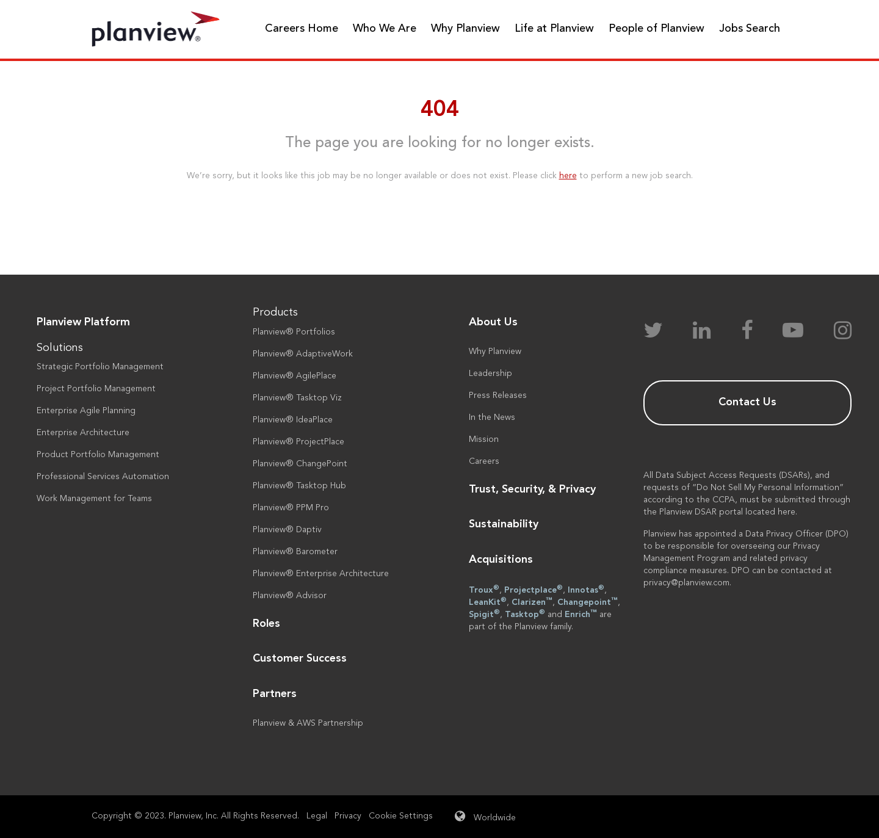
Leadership (490, 373)
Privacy (348, 816)
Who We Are (384, 28)
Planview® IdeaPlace (293, 420)
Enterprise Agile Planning (86, 410)
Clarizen (532, 602)
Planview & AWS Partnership (308, 723)
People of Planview (656, 28)
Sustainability (503, 524)
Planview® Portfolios (294, 332)
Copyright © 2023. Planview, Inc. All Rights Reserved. (195, 816)
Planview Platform (83, 322)
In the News (492, 417)
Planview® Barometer (295, 551)
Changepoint (587, 602)
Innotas (586, 589)
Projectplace (533, 589)
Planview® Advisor (290, 595)
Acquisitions (501, 559)
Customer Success (300, 658)
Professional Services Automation (103, 476)
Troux (484, 589)
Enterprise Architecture (83, 432)
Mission (484, 439)
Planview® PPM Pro (291, 508)
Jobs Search (749, 28)
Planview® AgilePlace (294, 376)
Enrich (581, 614)
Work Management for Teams (94, 498)
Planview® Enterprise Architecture (321, 573)
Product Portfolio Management (98, 454)
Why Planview (465, 28)
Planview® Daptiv (287, 530)
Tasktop (525, 614)
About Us (493, 322)
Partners (275, 693)
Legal (316, 816)
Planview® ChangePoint (300, 464)
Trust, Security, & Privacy (532, 489)
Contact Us (747, 402)
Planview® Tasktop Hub (299, 486)
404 (440, 110)
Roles (266, 623)
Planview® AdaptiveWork (303, 354)
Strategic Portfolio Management (100, 367)
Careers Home (301, 28)
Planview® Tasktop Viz (297, 398)
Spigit (484, 614)
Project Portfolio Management (96, 389)
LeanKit (488, 602)
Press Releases (498, 395)
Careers (484, 461)
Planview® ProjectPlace (298, 442)
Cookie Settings (401, 816)
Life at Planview (554, 28)
